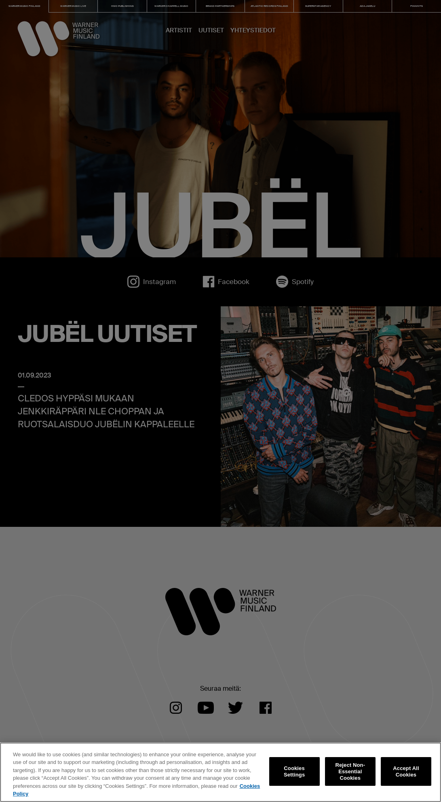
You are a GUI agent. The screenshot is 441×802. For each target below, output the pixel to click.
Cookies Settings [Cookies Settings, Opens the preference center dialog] (294, 771)
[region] (220, 772)
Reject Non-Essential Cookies (350, 771)
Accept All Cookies (406, 771)
